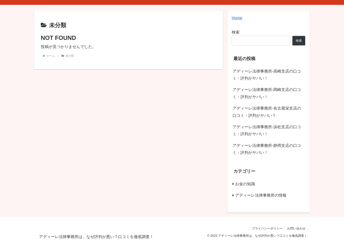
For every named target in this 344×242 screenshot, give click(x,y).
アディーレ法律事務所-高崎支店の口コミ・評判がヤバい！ (267, 74)
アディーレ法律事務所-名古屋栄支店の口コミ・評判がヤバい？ (267, 111)
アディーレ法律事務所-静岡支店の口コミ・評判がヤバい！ (267, 149)
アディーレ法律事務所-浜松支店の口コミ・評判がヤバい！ (267, 130)
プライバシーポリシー (267, 228)
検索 (236, 32)
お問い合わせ (296, 228)
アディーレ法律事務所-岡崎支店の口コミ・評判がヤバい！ (267, 93)
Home (237, 18)
